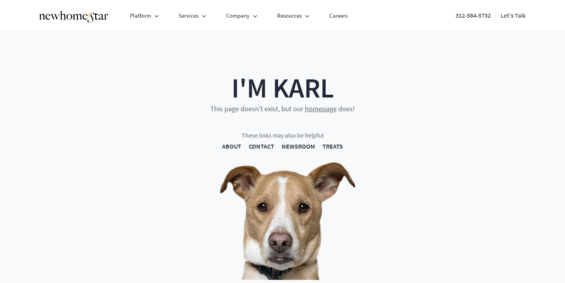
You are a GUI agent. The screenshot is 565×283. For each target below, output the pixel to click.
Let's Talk (513, 15)
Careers (338, 15)
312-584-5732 (473, 15)
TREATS (333, 146)
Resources (289, 15)
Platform (140, 15)
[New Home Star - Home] (73, 17)
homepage (321, 108)
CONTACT (261, 146)
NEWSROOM (298, 146)
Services (189, 15)
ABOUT (231, 146)
